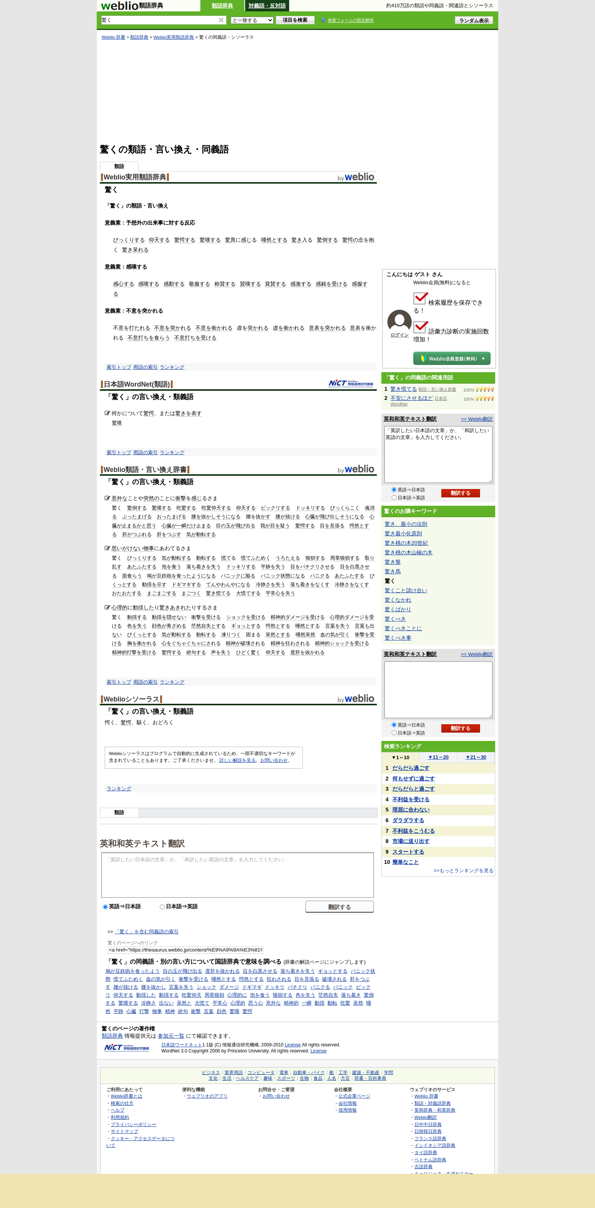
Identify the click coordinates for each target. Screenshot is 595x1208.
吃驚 (345, 1003)
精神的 (291, 1003)
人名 (331, 1078)
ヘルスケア (247, 1078)
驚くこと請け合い (406, 590)
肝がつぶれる (137, 534)
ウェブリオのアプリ (207, 1095)
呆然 (358, 1003)
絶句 (183, 1011)
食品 (318, 1078)
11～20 (438, 757)
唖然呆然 (305, 634)
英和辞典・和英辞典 (434, 1109)
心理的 (120, 607)
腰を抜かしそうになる (216, 516)
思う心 (255, 1003)
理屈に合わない (411, 810)
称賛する (225, 284)
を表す (194, 413)
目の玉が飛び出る (235, 525)
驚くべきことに (403, 628)
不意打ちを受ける (195, 338)
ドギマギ (252, 987)
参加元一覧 (171, 1036)
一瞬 (307, 1003)
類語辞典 (222, 6)
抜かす (263, 516)
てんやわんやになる (228, 584)
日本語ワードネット (181, 1045)
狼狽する (315, 558)
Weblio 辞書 (113, 37)
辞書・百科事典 (370, 1078)
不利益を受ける (411, 799)
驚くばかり (398, 609)
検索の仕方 (122, 1103)
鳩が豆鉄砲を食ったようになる (181, 576)
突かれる (258, 328)
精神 (170, 1011)
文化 (213, 1078)
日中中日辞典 (428, 1124)
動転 (332, 1003)
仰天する (159, 240)
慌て (226, 558)
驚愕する (184, 240)
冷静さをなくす (352, 584)
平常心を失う (280, 593)
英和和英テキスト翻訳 (142, 843)
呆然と (184, 1003)
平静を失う (273, 566)
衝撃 (180, 498)
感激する (301, 284)
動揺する (137, 617)
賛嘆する (250, 284)
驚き (296, 240)
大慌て (202, 1003)
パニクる (320, 576)
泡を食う (171, 566)
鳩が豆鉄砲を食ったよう (132, 971)
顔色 (222, 1011)
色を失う (137, 626)
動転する (206, 558)
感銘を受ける (332, 284)
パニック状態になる (283, 576)
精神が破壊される (245, 643)
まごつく (191, 593)
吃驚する (186, 508)
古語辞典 (423, 1166)
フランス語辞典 (430, 1138)
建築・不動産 (365, 1072)
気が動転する (201, 534)
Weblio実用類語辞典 (173, 37)
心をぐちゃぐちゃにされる (191, 643)
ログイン (399, 335)
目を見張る (332, 525)
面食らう (132, 576)
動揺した (143, 607)
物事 (148, 548)
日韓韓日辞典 (428, 1131)
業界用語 (234, 1072)
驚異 (230, 240)
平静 (118, 1011)
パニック (343, 987)
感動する (174, 284)
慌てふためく (256, 558)
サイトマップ (124, 1131)
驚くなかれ (398, 600)
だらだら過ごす (411, 768)
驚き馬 (393, 571)
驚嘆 (117, 423)
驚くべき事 (398, 638)
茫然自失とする (208, 626)
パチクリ (297, 987)
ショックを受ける (246, 617)
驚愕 (148, 413)
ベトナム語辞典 (430, 1159)
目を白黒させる (260, 971)
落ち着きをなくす (310, 584)
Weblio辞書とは (126, 1095)
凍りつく (231, 634)
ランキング (172, 367)
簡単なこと (405, 862)
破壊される (334, 979)
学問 (388, 1072)
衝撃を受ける (206, 617)
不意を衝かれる (214, 328)
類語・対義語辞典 (432, 1103)
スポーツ (286, 1078)
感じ (246, 240)
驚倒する (327, 240)
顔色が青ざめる (169, 626)
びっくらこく (345, 508)
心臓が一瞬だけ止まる (186, 525)
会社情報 (347, 1103)
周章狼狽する (345, 558)
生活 (226, 1078)
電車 (283, 1072)
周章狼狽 (214, 995)
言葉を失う (337, 626)
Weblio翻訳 (425, 1117)
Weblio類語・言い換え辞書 (145, 469)
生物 (304, 1078)
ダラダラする (408, 820)
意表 (355, 328)
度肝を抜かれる (307, 652)
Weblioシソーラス (131, 699)
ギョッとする (246, 626)
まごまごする (161, 593)
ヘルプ (117, 1109)
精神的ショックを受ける (342, 643)
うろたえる (287, 558)
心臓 (131, 1011)
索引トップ (119, 367)
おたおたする (127, 593)
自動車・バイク (309, 1072)
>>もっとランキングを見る (464, 870)
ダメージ (229, 987)
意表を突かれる (327, 328)
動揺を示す (154, 584)
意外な (120, 498)
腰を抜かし (153, 987)
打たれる (139, 328)
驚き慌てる (218, 593)
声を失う (221, 652)
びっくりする (129, 240)
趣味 (267, 1078)
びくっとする (142, 634)
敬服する (199, 284)
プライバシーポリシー (133, 1124)
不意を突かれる (172, 328)
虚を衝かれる (289, 328)
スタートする (408, 852)
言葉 (209, 1011)
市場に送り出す (411, 841)
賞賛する (275, 284)
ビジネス (211, 1072)
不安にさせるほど (411, 398)
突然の (151, 498)
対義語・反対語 (267, 6)
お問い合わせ (274, 760)
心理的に (237, 995)
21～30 (476, 757)
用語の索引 (145, 367)
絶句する (196, 652)
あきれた (180, 607)
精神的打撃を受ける (134, 652)
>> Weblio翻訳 (477, 419)
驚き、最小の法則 (406, 524)
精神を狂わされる (290, 643)
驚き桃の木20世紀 (406, 543)
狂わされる (279, 979)
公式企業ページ (354, 1095)
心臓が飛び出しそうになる (334, 516)
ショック (206, 987)
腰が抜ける (287, 516)
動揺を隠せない (169, 617)
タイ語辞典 (425, 1152)
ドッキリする (310, 508)
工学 (343, 1072)
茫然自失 (328, 995)
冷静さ (148, 1003)
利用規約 (120, 1117)
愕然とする (278, 626)
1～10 (400, 757)
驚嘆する (210, 240)
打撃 (144, 1011)
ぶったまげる (137, 516)
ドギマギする (186, 584)
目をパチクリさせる (312, 566)
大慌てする (248, 593)
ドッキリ (275, 987)
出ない (166, 1003)
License (293, 1045)
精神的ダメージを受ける (298, 617)
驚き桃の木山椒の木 (409, 552)
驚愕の (350, 240)
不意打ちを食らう (149, 338)
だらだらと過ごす (413, 789)
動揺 (319, 1003)
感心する (123, 284)
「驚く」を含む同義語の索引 (147, 931)
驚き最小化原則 (403, 533)
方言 (345, 1078)
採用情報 (347, 1109)
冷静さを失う (270, 584)
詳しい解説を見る (237, 760)
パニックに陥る (238, 576)
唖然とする (274, 240)
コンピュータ (261, 1072)
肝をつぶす (169, 534)
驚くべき (395, 619)
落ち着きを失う (203, 566)
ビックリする (275, 508)
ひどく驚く (248, 652)
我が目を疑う (275, 525)
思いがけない (127, 548)
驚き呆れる (135, 250)
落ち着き (351, 995)
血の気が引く (335, 634)
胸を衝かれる (142, 643)
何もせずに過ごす (413, 778)
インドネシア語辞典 (434, 1145)
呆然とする (278, 634)
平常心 (219, 1003)
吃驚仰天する (216, 508)
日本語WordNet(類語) (137, 384)
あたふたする (142, 566)
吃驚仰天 (191, 995)
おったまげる (171, 516)
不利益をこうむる (413, 831)
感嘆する (148, 284)
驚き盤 (393, 562)
